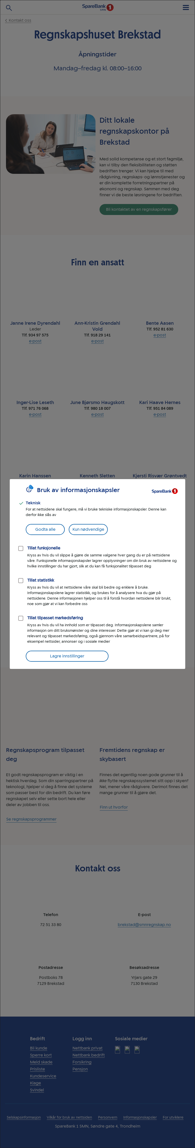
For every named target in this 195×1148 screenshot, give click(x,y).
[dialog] (97, 574)
